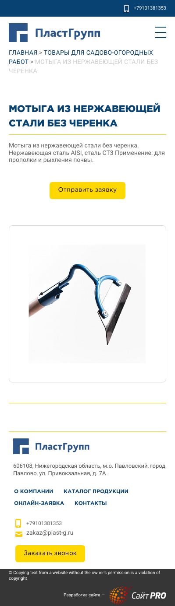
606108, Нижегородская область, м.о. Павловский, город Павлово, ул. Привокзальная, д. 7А (89, 470)
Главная (23, 52)
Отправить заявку (87, 190)
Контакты (91, 503)
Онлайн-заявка (39, 503)
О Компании (33, 491)
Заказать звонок (50, 553)
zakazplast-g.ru (49, 532)
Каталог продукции (96, 491)
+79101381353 (150, 8)
